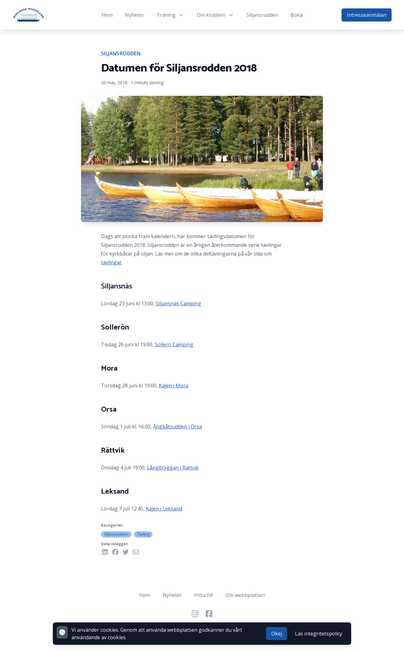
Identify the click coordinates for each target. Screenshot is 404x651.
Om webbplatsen (245, 595)
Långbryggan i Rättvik (173, 467)
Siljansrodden (262, 15)
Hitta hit (203, 595)
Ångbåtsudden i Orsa (177, 426)
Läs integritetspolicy (318, 633)
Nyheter (134, 15)
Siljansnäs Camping (178, 303)
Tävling (143, 534)
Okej (276, 633)
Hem (107, 15)
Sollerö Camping (174, 344)
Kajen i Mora (173, 385)
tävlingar (111, 262)
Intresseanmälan (366, 15)
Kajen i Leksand (164, 508)
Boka (297, 15)
